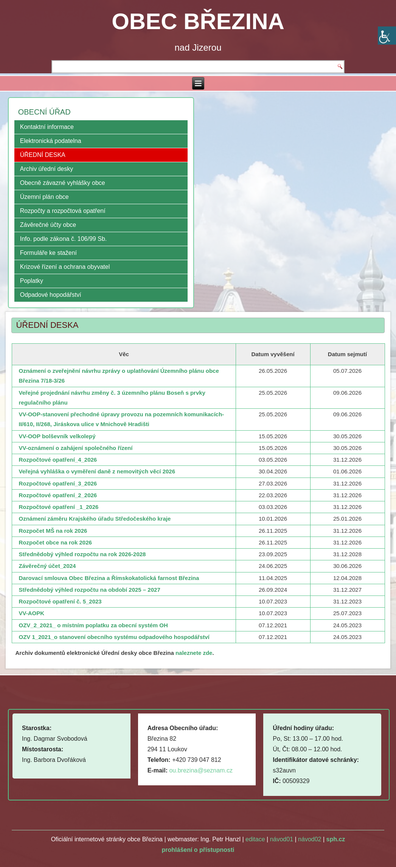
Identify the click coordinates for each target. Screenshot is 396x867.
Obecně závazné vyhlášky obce (62, 183)
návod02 (309, 839)
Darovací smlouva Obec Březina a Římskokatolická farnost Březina (109, 578)
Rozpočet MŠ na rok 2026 (53, 530)
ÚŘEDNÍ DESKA (42, 155)
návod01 (281, 839)
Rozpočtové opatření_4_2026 (58, 459)
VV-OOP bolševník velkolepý (57, 436)
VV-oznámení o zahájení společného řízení (75, 448)
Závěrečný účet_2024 (47, 566)
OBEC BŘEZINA (198, 21)
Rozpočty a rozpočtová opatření (63, 211)
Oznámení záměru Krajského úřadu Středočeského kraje (95, 518)
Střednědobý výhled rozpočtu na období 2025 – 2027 (89, 589)
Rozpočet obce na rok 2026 (55, 542)
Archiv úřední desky (46, 169)
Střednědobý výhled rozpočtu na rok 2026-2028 (82, 554)
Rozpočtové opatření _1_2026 (58, 507)
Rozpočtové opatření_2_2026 (58, 495)
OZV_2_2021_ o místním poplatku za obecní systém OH (93, 625)
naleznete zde (194, 653)
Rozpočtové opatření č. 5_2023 (60, 601)
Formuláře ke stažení (48, 253)
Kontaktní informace (47, 127)
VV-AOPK (31, 613)
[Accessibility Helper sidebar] (387, 35)
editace (255, 839)
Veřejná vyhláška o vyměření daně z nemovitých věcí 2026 (97, 471)
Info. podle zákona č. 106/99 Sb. (63, 239)
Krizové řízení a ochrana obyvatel (65, 267)
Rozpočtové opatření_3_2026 (58, 483)
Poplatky (31, 281)
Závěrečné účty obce (48, 225)
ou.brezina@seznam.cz (200, 770)
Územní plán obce (44, 197)
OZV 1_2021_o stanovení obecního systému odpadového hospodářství (114, 637)
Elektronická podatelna (50, 141)
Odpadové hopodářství (50, 295)
